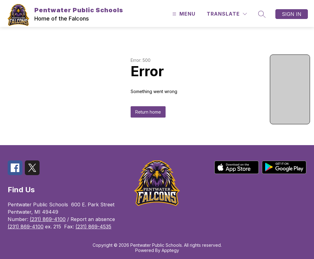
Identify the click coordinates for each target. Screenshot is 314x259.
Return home (148, 111)
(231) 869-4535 (93, 226)
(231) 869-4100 (48, 219)
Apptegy (170, 250)
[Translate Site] (226, 14)
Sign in (291, 14)
